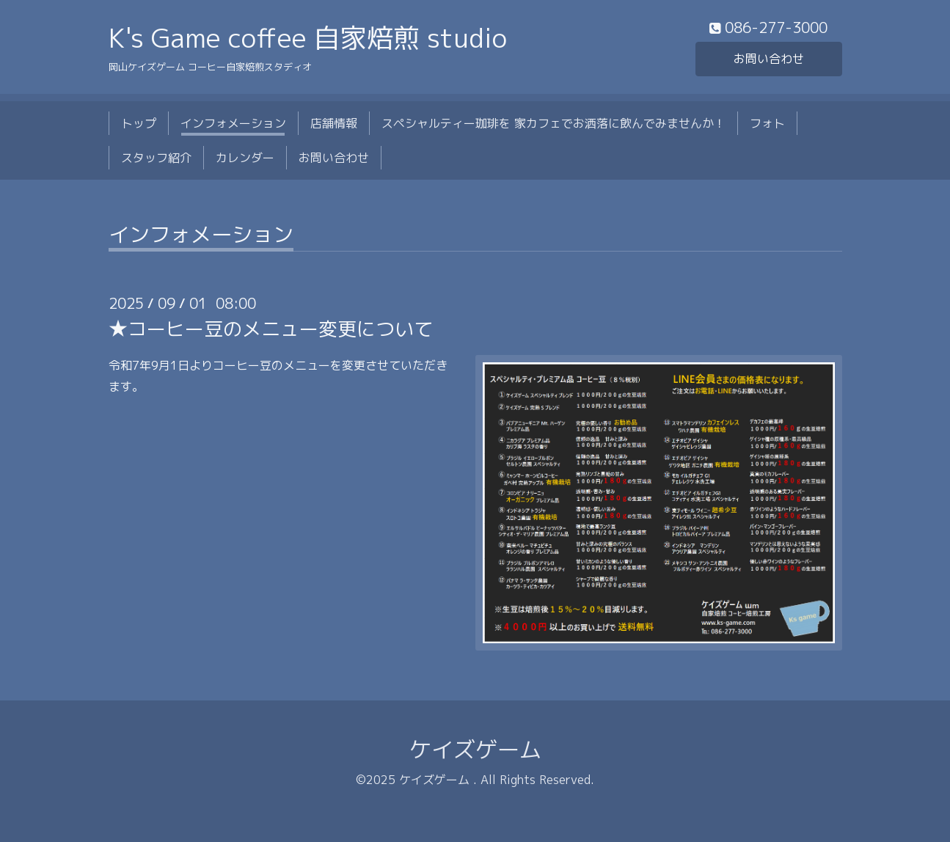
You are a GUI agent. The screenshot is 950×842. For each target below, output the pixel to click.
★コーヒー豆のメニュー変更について (271, 328)
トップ (138, 123)
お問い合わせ (769, 59)
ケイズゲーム (475, 749)
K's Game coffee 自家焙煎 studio (308, 37)
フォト (767, 123)
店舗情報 (333, 123)
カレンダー (245, 158)
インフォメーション (233, 123)
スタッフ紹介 (156, 158)
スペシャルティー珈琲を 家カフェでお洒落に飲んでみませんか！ (553, 123)
